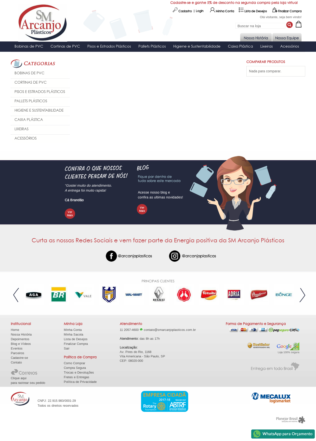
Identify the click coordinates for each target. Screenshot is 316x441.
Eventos (17, 348)
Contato (16, 362)
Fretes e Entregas (76, 377)
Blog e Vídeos (21, 344)
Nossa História (21, 334)
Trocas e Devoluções (79, 372)
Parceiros (17, 353)
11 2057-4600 (131, 330)
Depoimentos (20, 339)
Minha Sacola (73, 334)
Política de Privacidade (80, 382)
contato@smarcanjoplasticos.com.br (170, 330)
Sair (66, 348)
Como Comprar (74, 363)
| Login (198, 11)
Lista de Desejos (253, 11)
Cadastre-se (19, 358)
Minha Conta (222, 11)
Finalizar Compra (287, 11)
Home (15, 330)
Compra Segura (75, 368)
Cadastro (182, 11)
